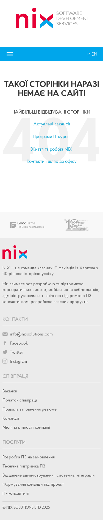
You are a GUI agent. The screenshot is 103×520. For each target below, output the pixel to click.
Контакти (15, 319)
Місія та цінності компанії (26, 427)
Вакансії (9, 391)
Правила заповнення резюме (29, 409)
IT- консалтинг (15, 493)
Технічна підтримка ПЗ (23, 466)
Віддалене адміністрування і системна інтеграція (48, 475)
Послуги (14, 442)
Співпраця (15, 376)
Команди (10, 418)
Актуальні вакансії (51, 124)
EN (94, 54)
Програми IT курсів (52, 136)
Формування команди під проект (33, 484)
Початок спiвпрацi (19, 400)
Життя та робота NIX (51, 149)
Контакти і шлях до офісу (52, 161)
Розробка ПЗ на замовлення (28, 457)
